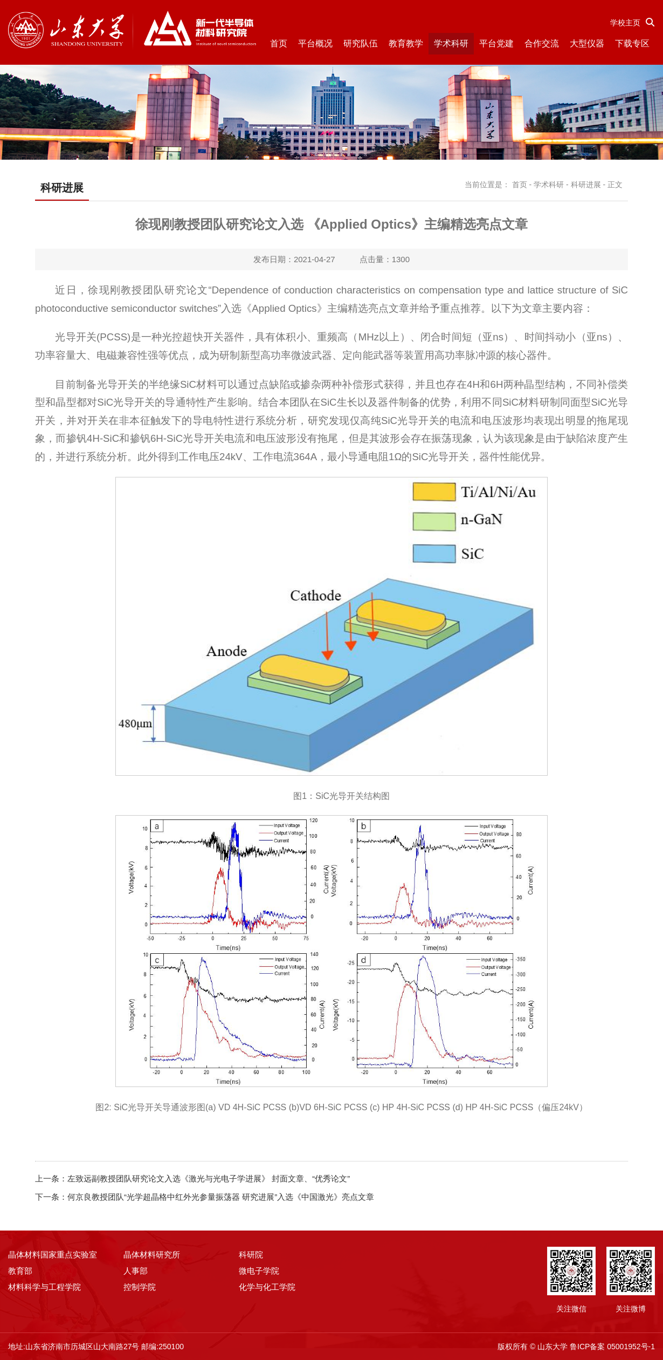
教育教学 (406, 43)
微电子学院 (259, 1270)
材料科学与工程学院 (44, 1286)
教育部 (20, 1270)
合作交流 (541, 43)
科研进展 (586, 184)
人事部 (135, 1270)
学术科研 (451, 43)
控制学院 (139, 1286)
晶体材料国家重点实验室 (52, 1254)
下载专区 (632, 43)
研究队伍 (360, 43)
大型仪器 (587, 43)
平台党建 (496, 43)
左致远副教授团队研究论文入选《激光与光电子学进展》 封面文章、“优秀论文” (208, 1178)
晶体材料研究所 (151, 1254)
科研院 (251, 1254)
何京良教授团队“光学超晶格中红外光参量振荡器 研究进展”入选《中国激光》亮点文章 (220, 1196)
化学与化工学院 (267, 1286)
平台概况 (315, 43)
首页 (278, 43)
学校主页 (625, 22)
